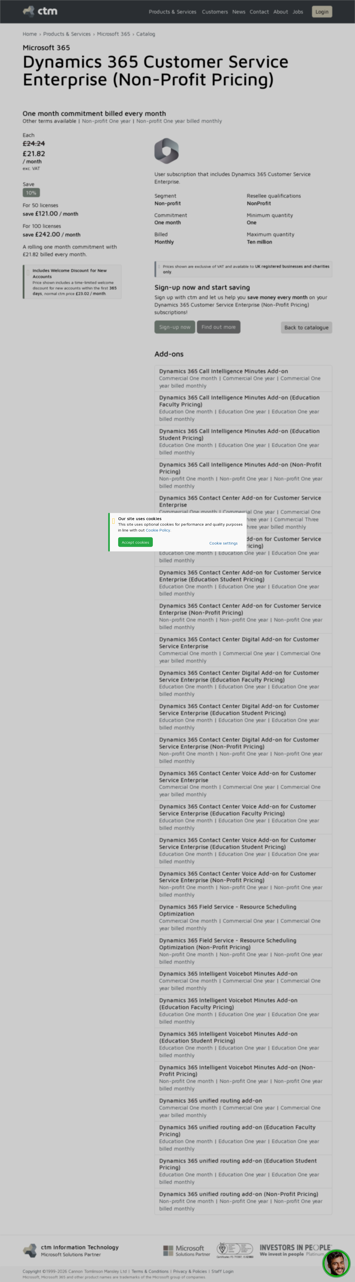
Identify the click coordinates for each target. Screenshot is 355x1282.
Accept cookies (135, 542)
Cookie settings (223, 543)
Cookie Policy (158, 529)
